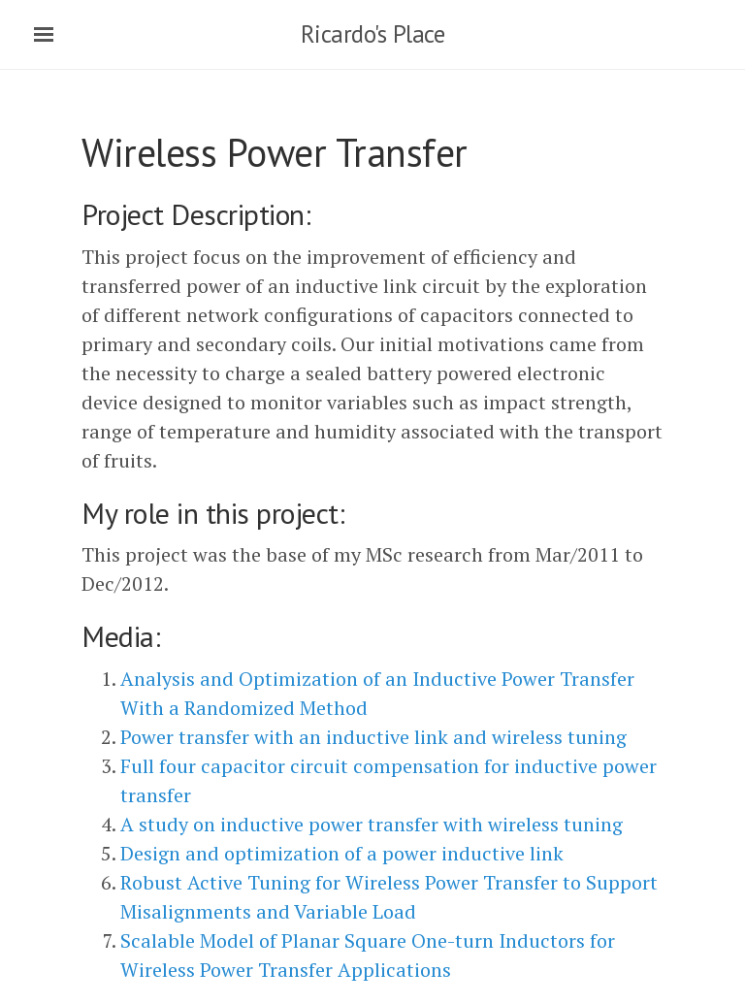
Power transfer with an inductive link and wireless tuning (373, 737)
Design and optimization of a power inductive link (342, 853)
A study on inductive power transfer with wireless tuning (371, 824)
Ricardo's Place (373, 33)
